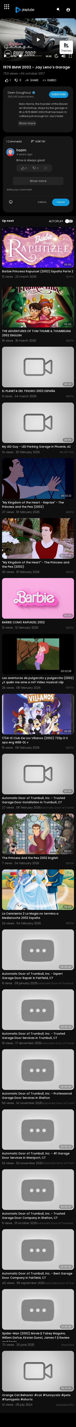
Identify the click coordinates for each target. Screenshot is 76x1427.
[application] (38, 39)
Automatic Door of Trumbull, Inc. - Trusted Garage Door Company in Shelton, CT (33, 1216)
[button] (68, 10)
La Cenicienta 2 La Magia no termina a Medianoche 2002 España (30, 916)
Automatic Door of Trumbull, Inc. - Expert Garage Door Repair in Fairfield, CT (32, 976)
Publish (61, 202)
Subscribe (58, 94)
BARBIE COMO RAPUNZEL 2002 (23, 622)
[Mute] (63, 56)
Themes (66, 48)
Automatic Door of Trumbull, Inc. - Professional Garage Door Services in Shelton (37, 1095)
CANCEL (42, 202)
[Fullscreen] (70, 56)
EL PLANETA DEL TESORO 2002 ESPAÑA (28, 391)
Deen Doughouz (21, 93)
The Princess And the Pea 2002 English (30, 858)
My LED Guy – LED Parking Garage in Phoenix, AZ (36, 447)
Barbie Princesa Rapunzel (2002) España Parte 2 (37, 271)
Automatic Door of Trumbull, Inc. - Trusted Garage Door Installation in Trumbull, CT (33, 800)
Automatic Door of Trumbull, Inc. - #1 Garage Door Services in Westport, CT (36, 1155)
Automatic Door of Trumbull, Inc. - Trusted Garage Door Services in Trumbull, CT (33, 1036)
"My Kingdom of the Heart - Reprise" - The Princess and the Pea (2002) (33, 504)
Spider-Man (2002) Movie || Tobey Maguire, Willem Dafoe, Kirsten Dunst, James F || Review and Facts (36, 1337)
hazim (21, 150)
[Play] (5, 56)
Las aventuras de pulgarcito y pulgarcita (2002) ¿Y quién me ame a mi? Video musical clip (38, 680)
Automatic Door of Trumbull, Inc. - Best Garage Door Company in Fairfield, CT (37, 1275)
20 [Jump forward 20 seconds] (57, 56)
